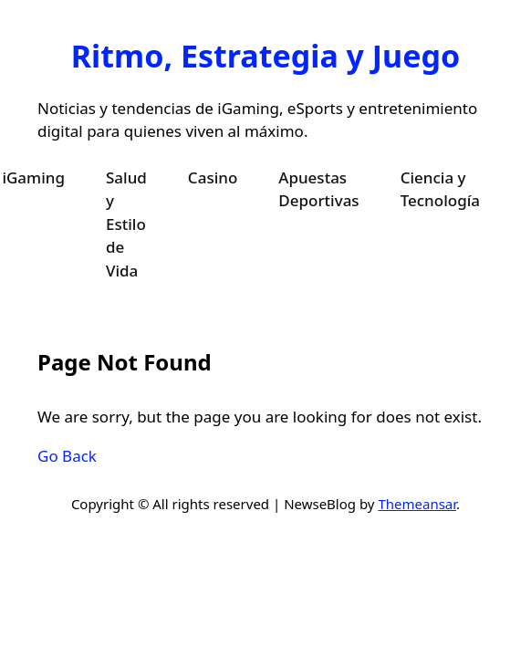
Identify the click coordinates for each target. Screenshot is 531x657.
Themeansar (417, 504)
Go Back (67, 455)
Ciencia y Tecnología (440, 189)
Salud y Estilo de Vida (126, 224)
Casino (212, 177)
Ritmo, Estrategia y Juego (265, 56)
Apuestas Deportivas (318, 189)
